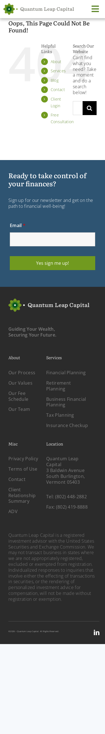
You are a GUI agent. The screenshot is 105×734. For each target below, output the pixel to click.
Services (58, 70)
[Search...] (78, 108)
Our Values (20, 383)
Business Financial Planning (66, 402)
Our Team (19, 409)
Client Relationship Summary (22, 495)
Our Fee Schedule (18, 396)
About (56, 61)
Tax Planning (60, 415)
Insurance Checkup (67, 425)
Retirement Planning (58, 386)
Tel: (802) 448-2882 (66, 497)
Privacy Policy (23, 459)
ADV (13, 511)
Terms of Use (23, 469)
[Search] (90, 108)
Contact (58, 89)
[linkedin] (96, 632)
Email (17, 225)
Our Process (21, 373)
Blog (55, 80)
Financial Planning (66, 373)
